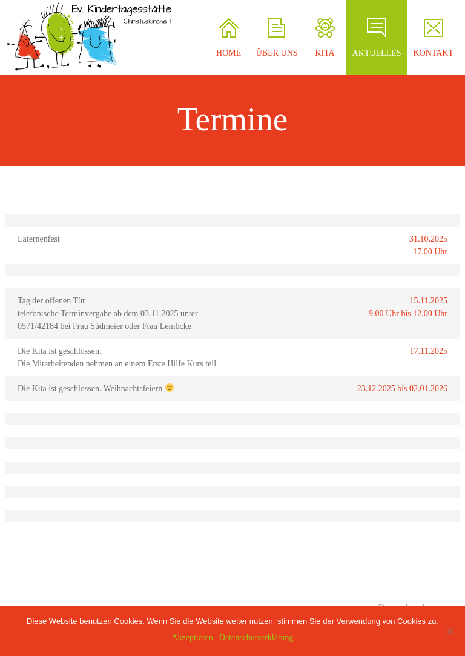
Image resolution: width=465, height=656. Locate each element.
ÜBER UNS (277, 38)
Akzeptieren (192, 637)
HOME (228, 38)
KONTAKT (433, 38)
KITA (324, 38)
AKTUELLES (376, 38)
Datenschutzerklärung (256, 637)
